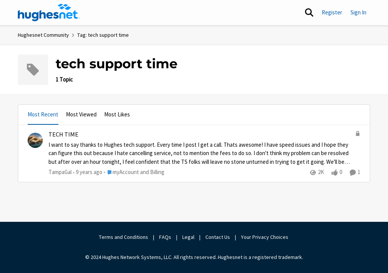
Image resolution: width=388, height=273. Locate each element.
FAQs (165, 237)
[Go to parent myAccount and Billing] (134, 172)
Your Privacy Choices (265, 237)
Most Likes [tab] (117, 114)
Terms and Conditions (123, 237)
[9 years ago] (87, 172)
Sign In (358, 12)
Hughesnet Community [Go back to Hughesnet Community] (43, 34)
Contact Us (217, 237)
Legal (188, 237)
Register (332, 12)
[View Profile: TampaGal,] (35, 140)
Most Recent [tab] (43, 114)
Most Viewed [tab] (81, 114)
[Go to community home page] (49, 12)
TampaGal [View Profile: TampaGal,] (60, 172)
